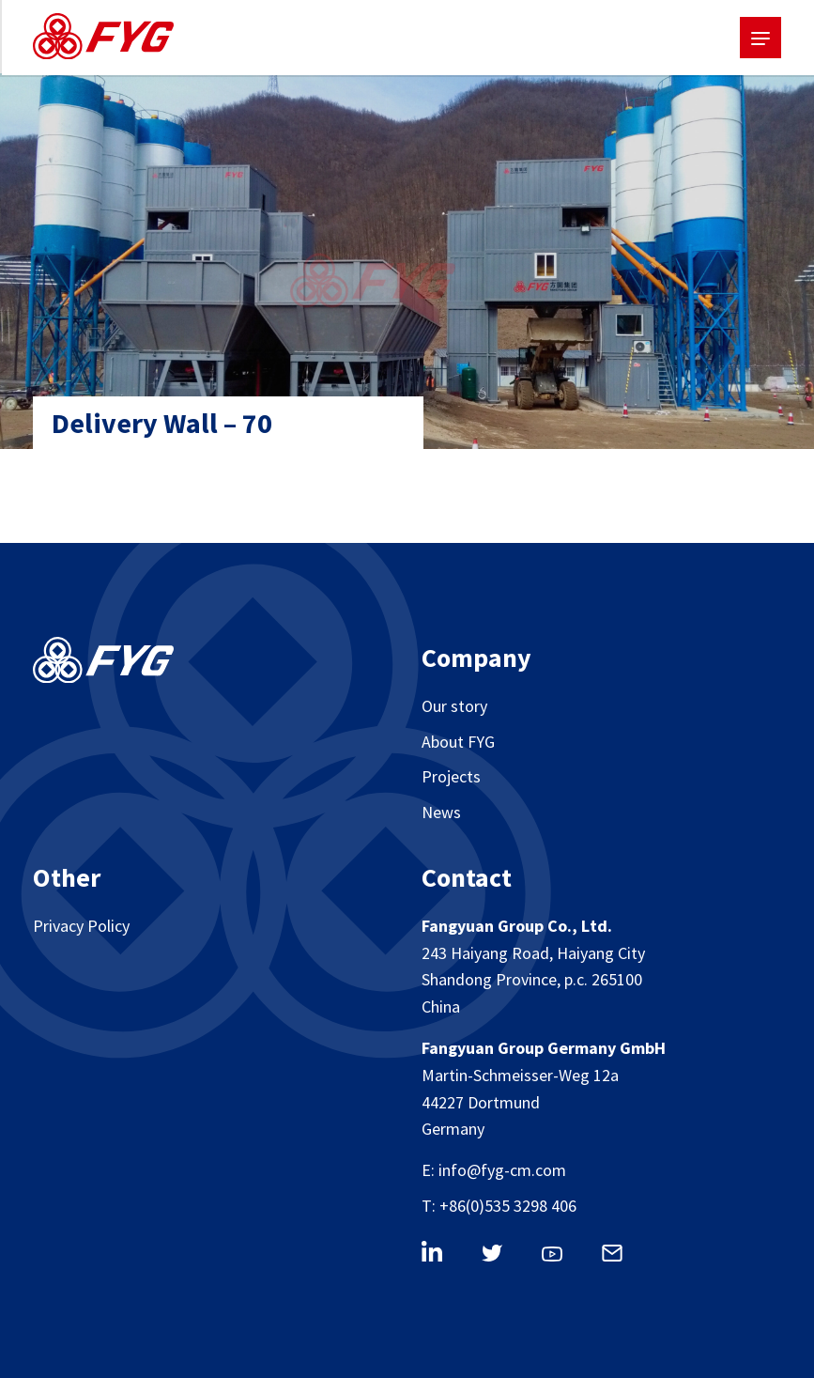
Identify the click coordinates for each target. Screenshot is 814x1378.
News (441, 812)
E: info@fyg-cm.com (494, 1170)
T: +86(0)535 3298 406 (499, 1205)
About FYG (458, 741)
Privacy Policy (81, 926)
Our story (454, 706)
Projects (451, 776)
